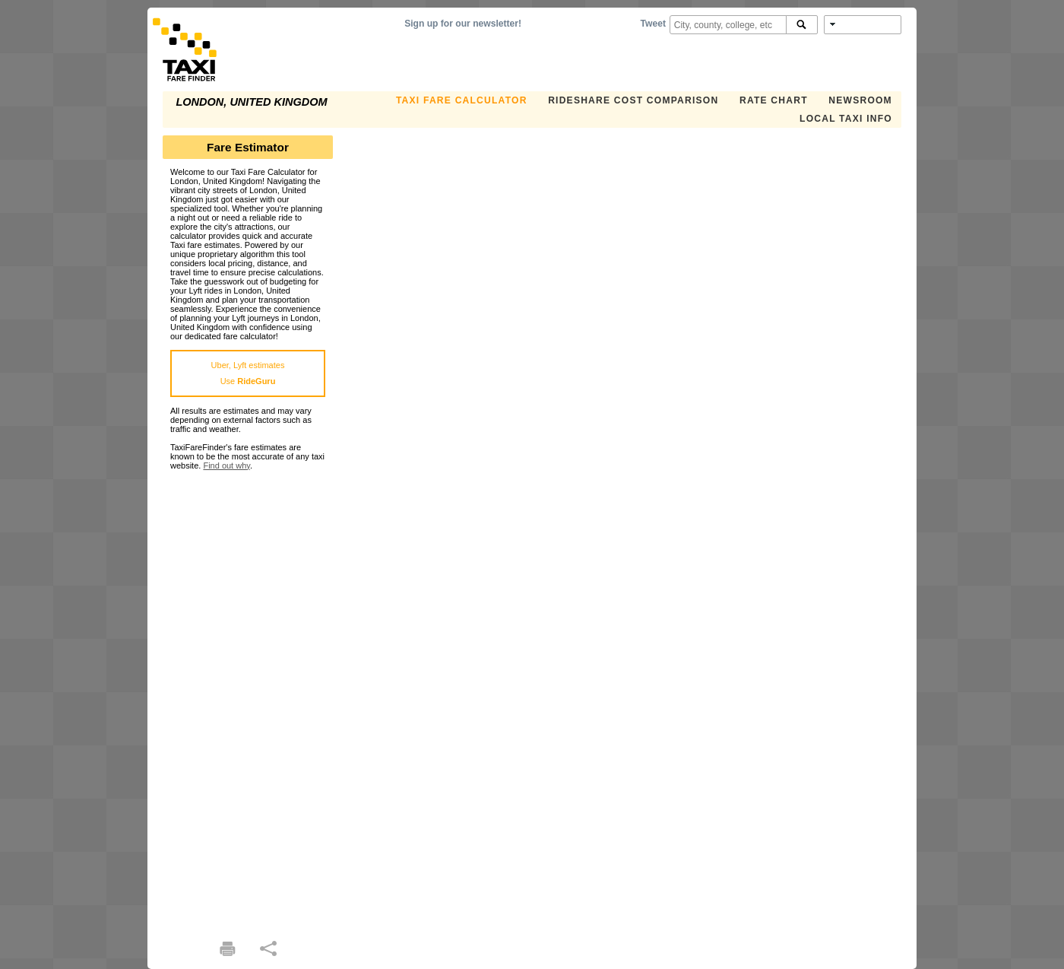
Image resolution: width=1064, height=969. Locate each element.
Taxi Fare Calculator (461, 100)
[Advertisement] (248, 698)
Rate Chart (773, 100)
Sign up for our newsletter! (462, 23)
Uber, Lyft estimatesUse (248, 373)
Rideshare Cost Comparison (633, 100)
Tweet (653, 23)
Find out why (226, 465)
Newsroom (860, 100)
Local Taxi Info (846, 118)
